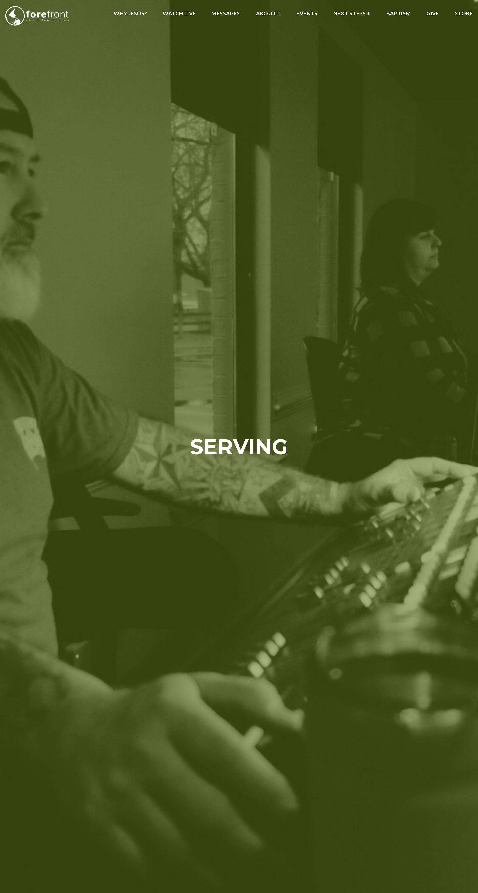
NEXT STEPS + (351, 13)
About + (268, 13)
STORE (464, 13)
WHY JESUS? (130, 13)
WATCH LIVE (179, 13)
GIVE (432, 13)
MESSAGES (225, 13)
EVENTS (306, 13)
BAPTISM (398, 13)
